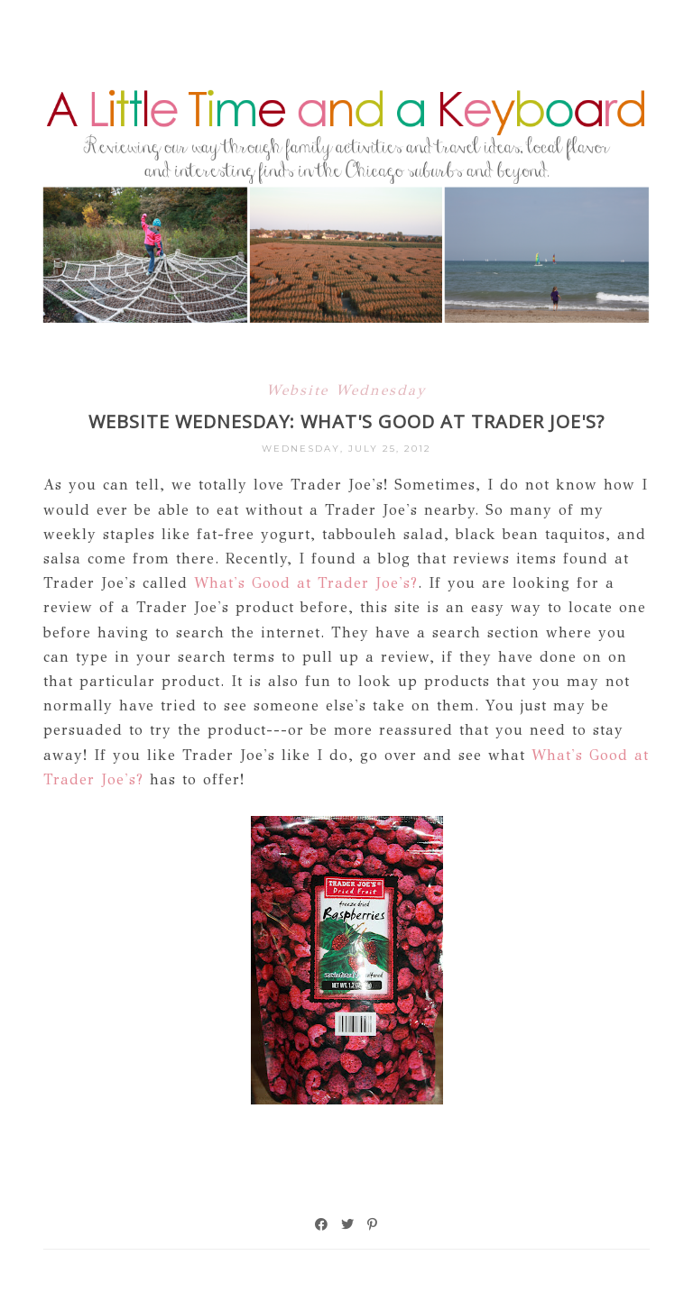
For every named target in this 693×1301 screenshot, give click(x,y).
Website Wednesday (346, 390)
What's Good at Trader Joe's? (306, 582)
